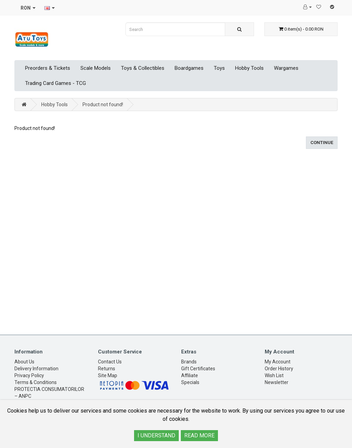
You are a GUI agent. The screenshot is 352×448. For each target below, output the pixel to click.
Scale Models (95, 68)
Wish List (274, 375)
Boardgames (189, 68)
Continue (321, 142)
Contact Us (110, 361)
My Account (277, 361)
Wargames (286, 68)
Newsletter (276, 382)
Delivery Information (36, 368)
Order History (279, 368)
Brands (189, 361)
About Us (24, 361)
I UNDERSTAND (156, 435)
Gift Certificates (198, 368)
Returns (106, 368)
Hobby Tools (249, 68)
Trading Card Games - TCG (55, 83)
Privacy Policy (29, 375)
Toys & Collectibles (142, 68)
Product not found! (102, 104)
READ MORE (199, 435)
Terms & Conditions (35, 382)
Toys (219, 68)
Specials (190, 382)
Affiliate (189, 375)
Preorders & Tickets (47, 68)
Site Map (107, 375)
